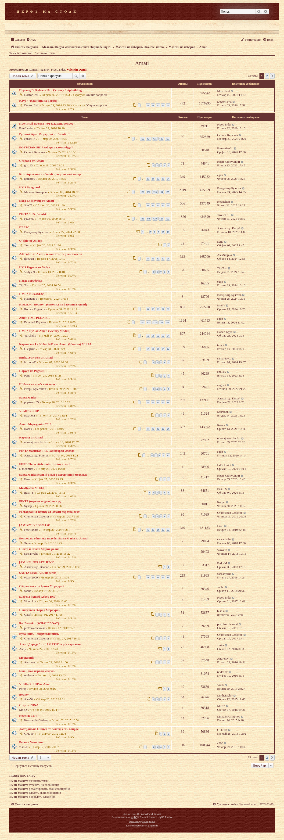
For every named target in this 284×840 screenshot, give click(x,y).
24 (168, 178)
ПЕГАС (24, 227)
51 (153, 335)
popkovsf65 (31, 402)
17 (148, 258)
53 (163, 335)
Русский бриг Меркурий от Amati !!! (44, 134)
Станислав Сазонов (37, 516)
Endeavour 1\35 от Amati (36, 357)
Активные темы (45, 53)
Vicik (220, 685)
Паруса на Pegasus (31, 371)
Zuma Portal (147, 814)
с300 (220, 743)
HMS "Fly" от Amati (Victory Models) (44, 331)
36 (168, 205)
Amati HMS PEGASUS (34, 317)
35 (163, 205)
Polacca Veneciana (31, 742)
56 (158, 309)
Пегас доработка (30, 280)
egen (220, 175)
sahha (27, 590)
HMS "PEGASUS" (32, 294)
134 (161, 192)
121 (161, 218)
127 (167, 138)
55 (153, 309)
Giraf (27, 614)
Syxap (28, 506)
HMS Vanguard (29, 187)
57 (163, 309)
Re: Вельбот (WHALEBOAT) (39, 623)
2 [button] (267, 76)
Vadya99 (29, 272)
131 (142, 192)
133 (155, 192)
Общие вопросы (96, 95)
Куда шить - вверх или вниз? (39, 633)
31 (163, 105)
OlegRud (29, 349)
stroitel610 (223, 215)
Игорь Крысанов (35, 389)
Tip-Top (222, 268)
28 (148, 105)
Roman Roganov (39, 69)
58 (168, 309)
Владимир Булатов (229, 188)
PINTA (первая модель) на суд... (41, 501)
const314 (29, 138)
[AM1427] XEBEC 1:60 (34, 525)
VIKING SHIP (29, 411)
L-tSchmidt (26, 468)
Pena (27, 375)
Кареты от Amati (31, 437)
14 (168, 349)
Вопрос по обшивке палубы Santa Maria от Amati (53, 538)
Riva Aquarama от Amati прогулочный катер (50, 174)
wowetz (222, 550)
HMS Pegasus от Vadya (34, 267)
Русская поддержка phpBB (142, 821)
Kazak (28, 429)
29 (153, 105)
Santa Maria (27, 397)
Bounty (24, 694)
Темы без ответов (20, 53)
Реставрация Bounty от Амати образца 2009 (49, 511)
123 (142, 138)
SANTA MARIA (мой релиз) (38, 572)
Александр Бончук (36, 455)
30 (158, 105)
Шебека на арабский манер (38, 384)
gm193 (28, 165)
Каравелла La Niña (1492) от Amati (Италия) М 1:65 (55, 344)
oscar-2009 (31, 577)
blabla (221, 611)
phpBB (134, 817)
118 (142, 218)
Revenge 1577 (28, 715)
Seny (220, 241)
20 (148, 178)
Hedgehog (223, 201)
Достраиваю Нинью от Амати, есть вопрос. (49, 729)
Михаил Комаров (35, 192)
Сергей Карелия (227, 135)
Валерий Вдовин (35, 322)
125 (155, 138)
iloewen (29, 258)
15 (153, 402)
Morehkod (223, 91)
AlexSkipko (224, 255)
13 (163, 349)
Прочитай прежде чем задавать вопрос (46, 123)
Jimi (26, 245)
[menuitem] (31, 39)
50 (148, 335)
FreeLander (58, 69)
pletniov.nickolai (34, 628)
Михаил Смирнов (228, 716)
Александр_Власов (36, 567)
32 (168, 105)
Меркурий (26, 657)
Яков (27, 543)
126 (161, 138)
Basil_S (29, 492)
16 (158, 402)
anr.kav (221, 371)
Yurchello (30, 335)
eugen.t (221, 385)
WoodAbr (30, 601)
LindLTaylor (225, 695)
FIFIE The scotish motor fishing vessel (44, 464)
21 (153, 178)
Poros (22, 688)
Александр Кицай (228, 228)
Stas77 (28, 205)
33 (153, 205)
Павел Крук (224, 332)
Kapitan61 (30, 298)
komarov (29, 178)
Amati (142, 63)
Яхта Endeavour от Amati (36, 200)
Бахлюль (30, 415)
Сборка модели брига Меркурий (41, 586)
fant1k (221, 305)
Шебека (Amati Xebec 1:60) (37, 596)
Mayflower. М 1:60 (31, 488)
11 (168, 231)
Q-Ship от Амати (30, 240)
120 (155, 218)
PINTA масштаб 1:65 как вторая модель (47, 450)
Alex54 (28, 699)
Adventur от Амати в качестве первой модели (50, 254)
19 (158, 258)
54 (148, 309)
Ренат (27, 479)
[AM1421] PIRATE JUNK (36, 562)
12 (158, 349)
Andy (22, 649)
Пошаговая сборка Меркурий (39, 610)
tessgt (220, 345)
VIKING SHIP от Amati (35, 684)
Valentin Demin (77, 69)
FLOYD (29, 218)
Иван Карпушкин (228, 161)
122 (167, 218)
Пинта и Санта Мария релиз (39, 549)
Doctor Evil (31, 95)
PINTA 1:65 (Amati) (32, 214)
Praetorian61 (225, 148)
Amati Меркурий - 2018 (35, 424)
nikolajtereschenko (35, 442)
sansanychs (224, 539)
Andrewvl (30, 662)
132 (148, 192)
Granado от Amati (31, 160)
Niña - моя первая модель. (37, 671)
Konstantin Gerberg (36, 720)
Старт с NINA (28, 705)
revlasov (29, 675)
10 (163, 231)
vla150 (23, 747)
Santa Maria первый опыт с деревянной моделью (53, 474)
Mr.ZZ (23, 709)
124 (148, 138)
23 (163, 178)
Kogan (221, 502)
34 (158, 205)
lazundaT (30, 362)
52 (158, 335)
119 (148, 218)
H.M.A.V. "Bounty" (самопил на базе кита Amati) (53, 304)
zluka (220, 645)
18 (153, 258)
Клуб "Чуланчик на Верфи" (38, 100)
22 (158, 178)
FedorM (222, 563)
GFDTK (29, 733)
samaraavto (224, 358)
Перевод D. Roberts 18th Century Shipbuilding (50, 90)
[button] (272, 76)
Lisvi (220, 526)
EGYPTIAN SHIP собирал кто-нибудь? (46, 147)
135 (167, 192)
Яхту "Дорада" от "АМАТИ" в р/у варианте (50, 644)
